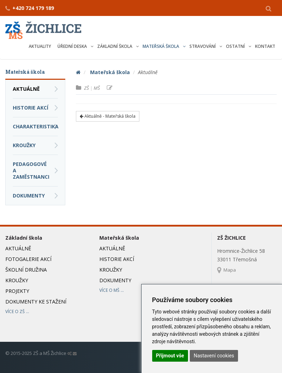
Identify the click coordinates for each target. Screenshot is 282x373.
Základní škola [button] (115, 46)
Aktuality (40, 46)
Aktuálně (26, 88)
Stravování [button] (203, 46)
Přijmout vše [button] (170, 355)
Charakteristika (35, 126)
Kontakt (265, 46)
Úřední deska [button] (72, 46)
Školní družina (26, 269)
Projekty (17, 291)
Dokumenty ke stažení (35, 301)
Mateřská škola (110, 72)
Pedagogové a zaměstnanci (31, 170)
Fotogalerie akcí (28, 259)
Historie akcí (30, 107)
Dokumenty (29, 195)
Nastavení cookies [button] (214, 355)
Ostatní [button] (236, 46)
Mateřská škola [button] (161, 46)
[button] (268, 8)
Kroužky (24, 145)
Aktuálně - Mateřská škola (108, 116)
